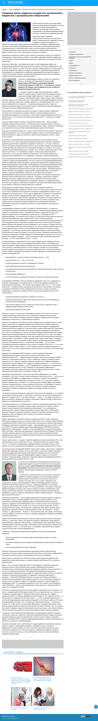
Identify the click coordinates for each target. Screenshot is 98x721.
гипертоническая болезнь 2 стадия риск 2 (80, 128)
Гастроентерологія (74, 65)
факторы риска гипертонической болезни (80, 126)
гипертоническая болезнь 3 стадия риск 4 (80, 117)
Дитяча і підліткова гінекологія (77, 78)
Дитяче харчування (74, 80)
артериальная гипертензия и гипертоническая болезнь (76, 101)
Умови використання (8, 716)
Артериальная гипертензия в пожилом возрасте (32, 698)
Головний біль (73, 70)
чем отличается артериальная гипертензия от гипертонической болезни (80, 97)
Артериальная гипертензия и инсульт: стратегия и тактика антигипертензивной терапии (32, 669)
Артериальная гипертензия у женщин (53, 668)
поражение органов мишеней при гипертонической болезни (78, 105)
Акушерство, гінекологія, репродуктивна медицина (80, 57)
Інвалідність (72, 52)
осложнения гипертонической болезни (79, 120)
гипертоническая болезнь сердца (78, 151)
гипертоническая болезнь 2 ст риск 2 (79, 114)
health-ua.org (17, 2)
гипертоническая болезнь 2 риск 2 (78, 123)
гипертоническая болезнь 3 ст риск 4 (79, 111)
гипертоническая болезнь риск (77, 135)
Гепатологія (72, 68)
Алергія (71, 60)
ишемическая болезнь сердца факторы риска (80, 147)
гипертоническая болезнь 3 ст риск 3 (79, 144)
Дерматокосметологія (75, 75)
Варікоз (71, 63)
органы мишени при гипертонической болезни (79, 132)
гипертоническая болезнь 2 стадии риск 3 (80, 141)
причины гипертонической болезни (78, 154)
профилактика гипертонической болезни (80, 157)
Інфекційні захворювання (76, 54)
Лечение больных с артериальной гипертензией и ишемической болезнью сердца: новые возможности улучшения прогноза (12, 670)
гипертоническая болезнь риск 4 (78, 138)
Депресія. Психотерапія (75, 73)
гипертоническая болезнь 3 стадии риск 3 (80, 108)
